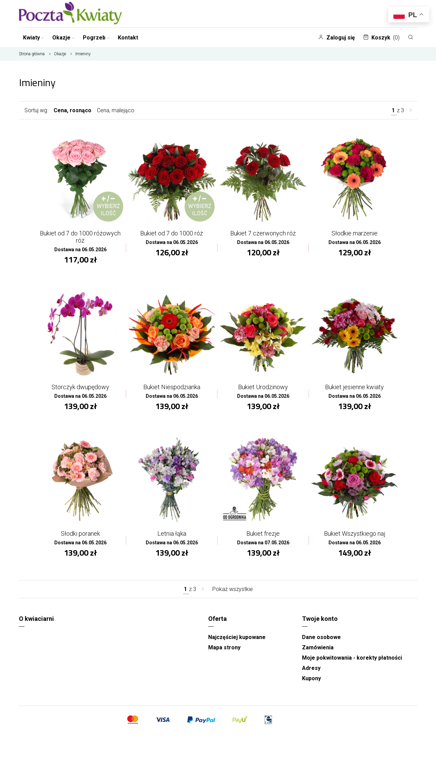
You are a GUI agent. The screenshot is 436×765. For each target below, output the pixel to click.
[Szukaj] (410, 37)
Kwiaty (33, 37)
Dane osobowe (321, 637)
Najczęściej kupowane (237, 637)
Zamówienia (318, 647)
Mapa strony (224, 647)
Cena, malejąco (115, 110)
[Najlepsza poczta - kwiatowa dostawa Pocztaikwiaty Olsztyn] (70, 14)
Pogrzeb (96, 37)
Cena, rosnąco (72, 110)
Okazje (63, 37)
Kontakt (128, 37)
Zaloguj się (336, 37)
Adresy (311, 668)
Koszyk (381, 37)
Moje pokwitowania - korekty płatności (352, 657)
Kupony (311, 678)
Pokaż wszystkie (232, 589)
